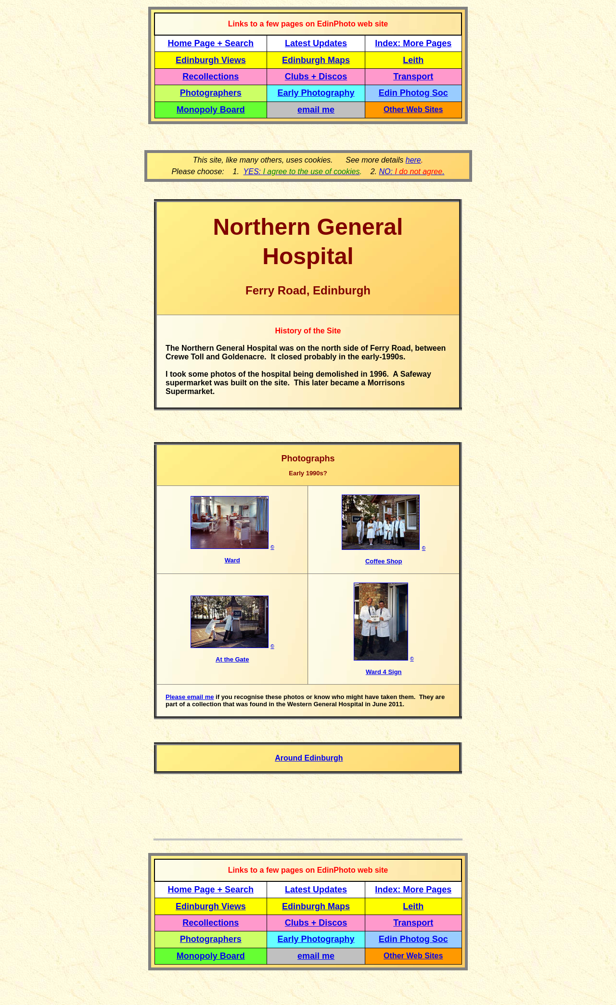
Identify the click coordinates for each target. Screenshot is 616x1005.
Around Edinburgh (309, 758)
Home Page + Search (211, 43)
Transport (413, 76)
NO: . (411, 171)
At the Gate (232, 659)
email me (315, 109)
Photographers (211, 93)
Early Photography (316, 93)
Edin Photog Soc (413, 93)
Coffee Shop (383, 561)
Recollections (210, 76)
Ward (232, 560)
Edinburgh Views (211, 60)
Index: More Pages (413, 43)
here (413, 160)
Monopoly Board (211, 109)
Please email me (190, 696)
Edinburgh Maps (316, 60)
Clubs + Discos (316, 76)
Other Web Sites (413, 109)
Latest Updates (316, 43)
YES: (302, 171)
